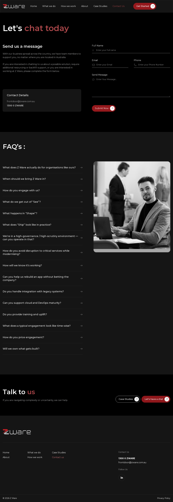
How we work (68, 6)
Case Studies (100, 6)
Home (33, 6)
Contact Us (118, 6)
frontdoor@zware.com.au (21, 101)
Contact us (58, 457)
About (84, 6)
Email (95, 60)
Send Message (99, 75)
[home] (14, 6)
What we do (49, 6)
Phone (137, 60)
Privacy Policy (163, 498)
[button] (43, 179)
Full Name (97, 46)
